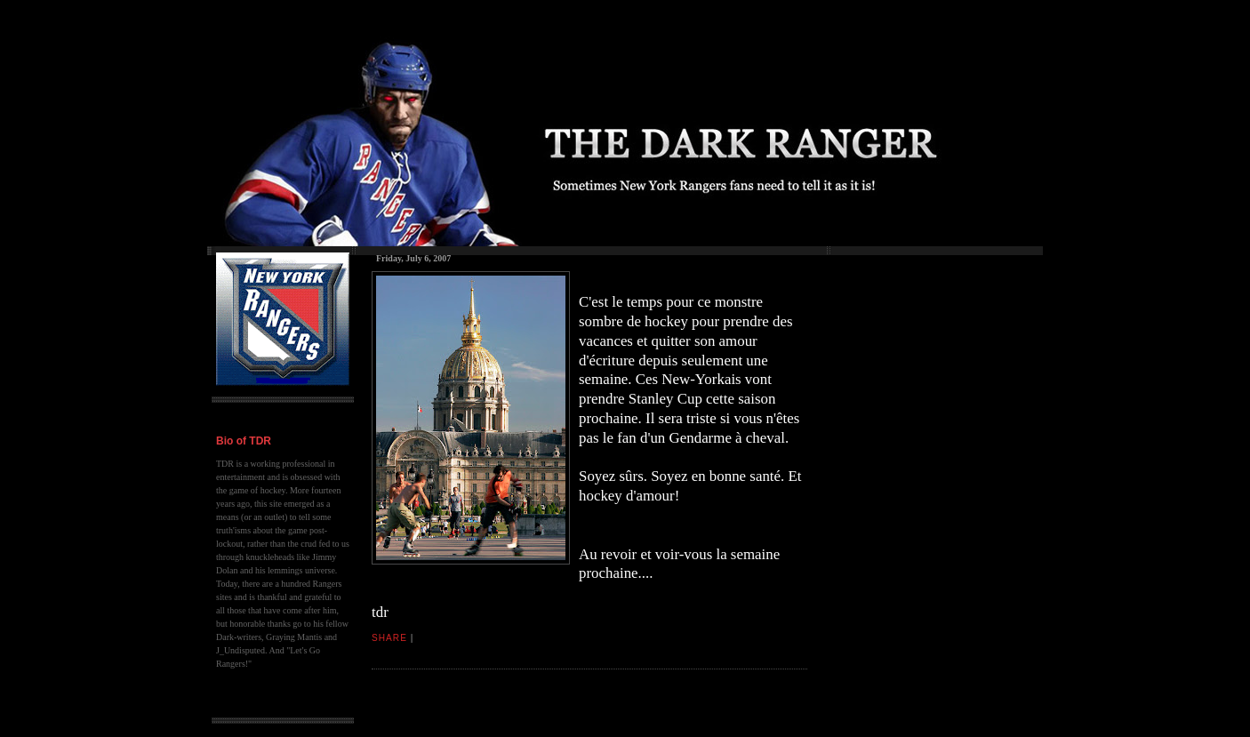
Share (389, 638)
